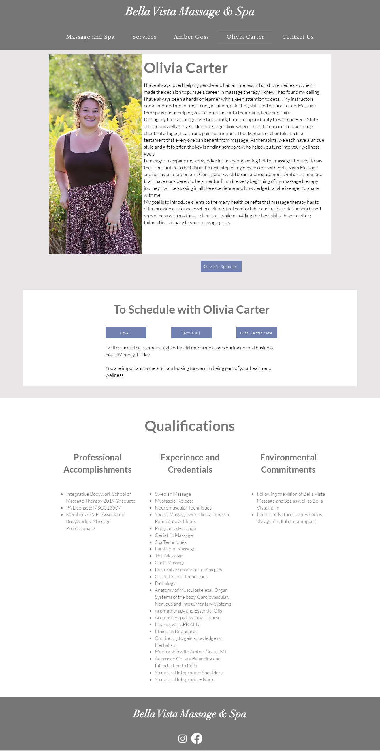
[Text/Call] (191, 332)
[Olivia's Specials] (221, 266)
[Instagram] (182, 738)
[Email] (126, 332)
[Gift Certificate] (256, 332)
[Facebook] (196, 738)
